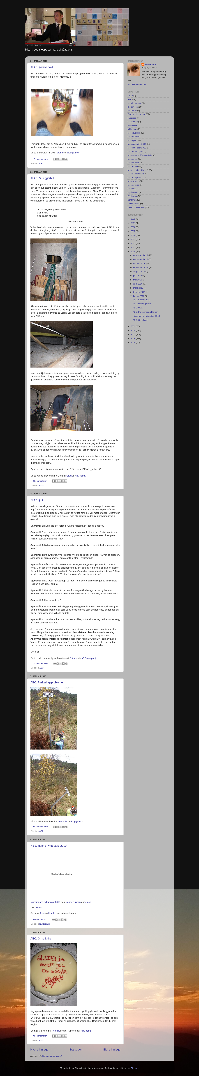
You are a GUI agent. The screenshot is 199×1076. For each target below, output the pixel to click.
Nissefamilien (133, 136)
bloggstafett (73, 152)
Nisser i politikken (135, 174)
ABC (41, 163)
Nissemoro (132, 159)
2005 (133, 342)
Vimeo (87, 902)
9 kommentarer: (40, 1036)
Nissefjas (131, 140)
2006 (133, 338)
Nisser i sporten (134, 177)
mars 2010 (138, 288)
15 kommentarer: (41, 663)
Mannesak (132, 125)
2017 (133, 223)
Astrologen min (134, 103)
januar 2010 (139, 296)
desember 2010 (140, 255)
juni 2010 (137, 275)
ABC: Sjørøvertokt (41, 67)
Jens (42, 913)
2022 (133, 219)
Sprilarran (132, 200)
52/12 (130, 96)
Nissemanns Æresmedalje (139, 155)
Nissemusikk (133, 163)
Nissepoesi (132, 166)
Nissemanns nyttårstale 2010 (48, 845)
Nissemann (150, 64)
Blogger (134, 1068)
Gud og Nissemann (136, 114)
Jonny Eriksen (73, 902)
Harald (51, 913)
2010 (133, 251)
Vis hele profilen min (136, 84)
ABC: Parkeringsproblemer (47, 682)
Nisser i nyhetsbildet (136, 170)
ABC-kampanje (89, 658)
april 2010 (138, 284)
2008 (133, 330)
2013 (133, 239)
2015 (133, 231)
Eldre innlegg (111, 1049)
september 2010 (141, 267)
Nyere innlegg (39, 1049)
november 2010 (140, 259)
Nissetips (131, 188)
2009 (133, 326)
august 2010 (139, 271)
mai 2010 (137, 280)
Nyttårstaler (44, 924)
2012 (133, 243)
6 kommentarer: (40, 481)
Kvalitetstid (132, 121)
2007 (133, 334)
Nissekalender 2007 (136, 144)
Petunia (69, 475)
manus (38, 907)
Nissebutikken (134, 133)
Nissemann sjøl (134, 151)
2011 (133, 247)
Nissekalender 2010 (136, 148)
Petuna (59, 152)
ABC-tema (80, 475)
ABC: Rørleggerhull (42, 178)
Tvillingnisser (133, 203)
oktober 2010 (139, 263)
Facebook (132, 110)
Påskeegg (132, 196)
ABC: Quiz (37, 500)
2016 (133, 227)
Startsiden (76, 1049)
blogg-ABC (76, 821)
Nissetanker (133, 181)
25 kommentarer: (41, 827)
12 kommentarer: (41, 159)
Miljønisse (132, 129)
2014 (133, 235)
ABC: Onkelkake (40, 938)
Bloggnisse (132, 107)
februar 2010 (139, 292)
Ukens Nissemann (136, 207)
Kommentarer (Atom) (52, 1056)
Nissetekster (133, 185)
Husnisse (131, 118)
